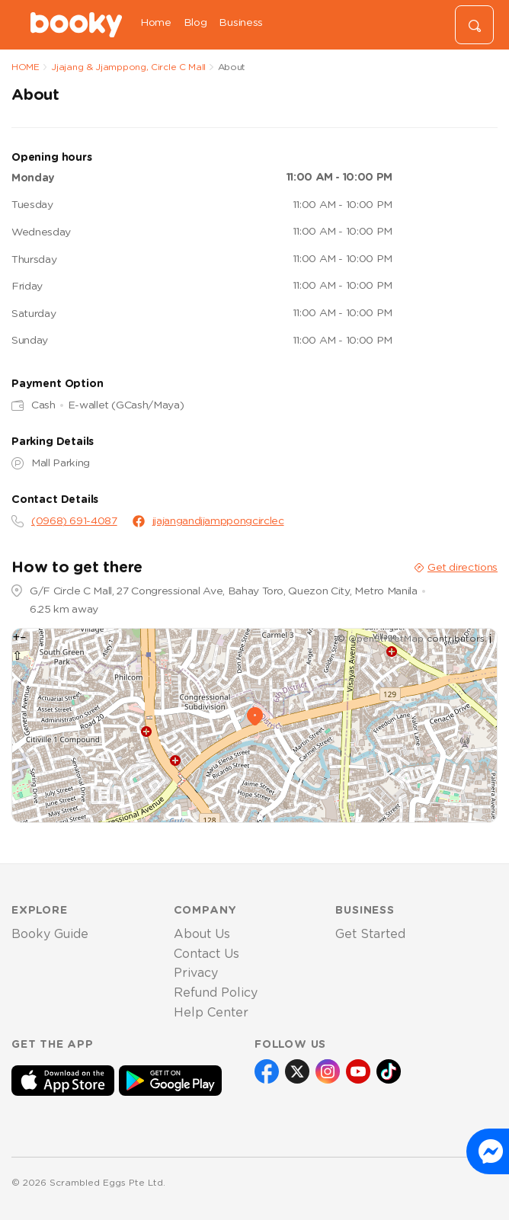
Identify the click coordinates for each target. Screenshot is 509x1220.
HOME (25, 67)
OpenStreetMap (386, 638)
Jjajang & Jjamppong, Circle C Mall (128, 67)
